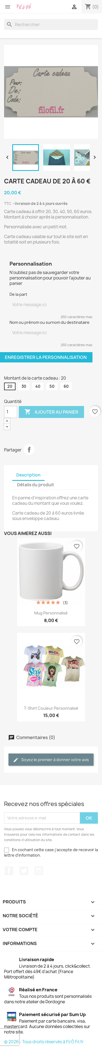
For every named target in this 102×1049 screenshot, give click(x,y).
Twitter (24, 870)
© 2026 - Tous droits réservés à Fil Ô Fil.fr (44, 1042)
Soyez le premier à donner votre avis (51, 760)
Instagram (39, 870)
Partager (29, 449)
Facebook (9, 870)
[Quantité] (10, 412)
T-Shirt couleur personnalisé (51, 708)
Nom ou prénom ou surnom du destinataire (49, 322)
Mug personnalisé (51, 613)
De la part (18, 294)
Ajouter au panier (51, 412)
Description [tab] (28, 475)
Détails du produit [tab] (35, 485)
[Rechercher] (51, 24)
